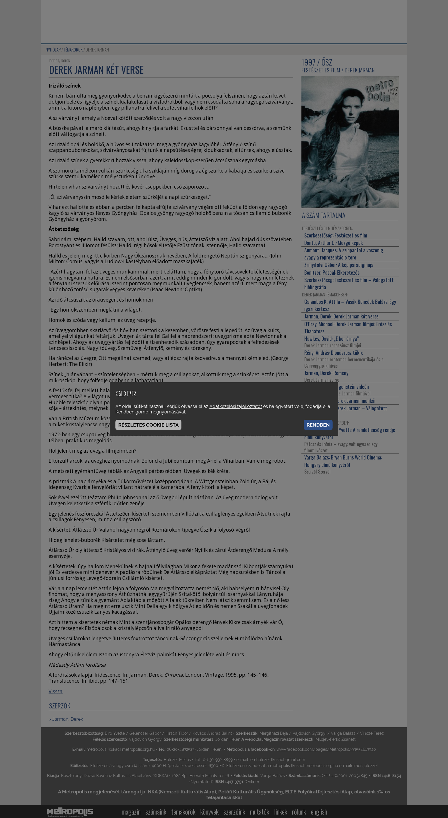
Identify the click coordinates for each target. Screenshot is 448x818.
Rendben (318, 425)
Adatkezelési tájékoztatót (235, 406)
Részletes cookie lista (148, 425)
